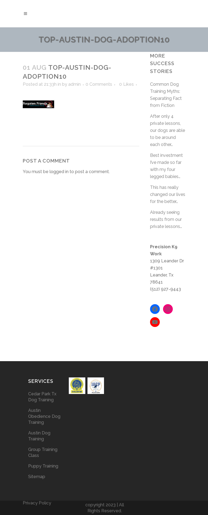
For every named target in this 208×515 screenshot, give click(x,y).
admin (74, 84)
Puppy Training (43, 466)
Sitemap (36, 476)
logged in (59, 171)
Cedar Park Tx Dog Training (42, 396)
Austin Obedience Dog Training (44, 416)
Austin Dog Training (39, 435)
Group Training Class (42, 452)
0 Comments (99, 84)
